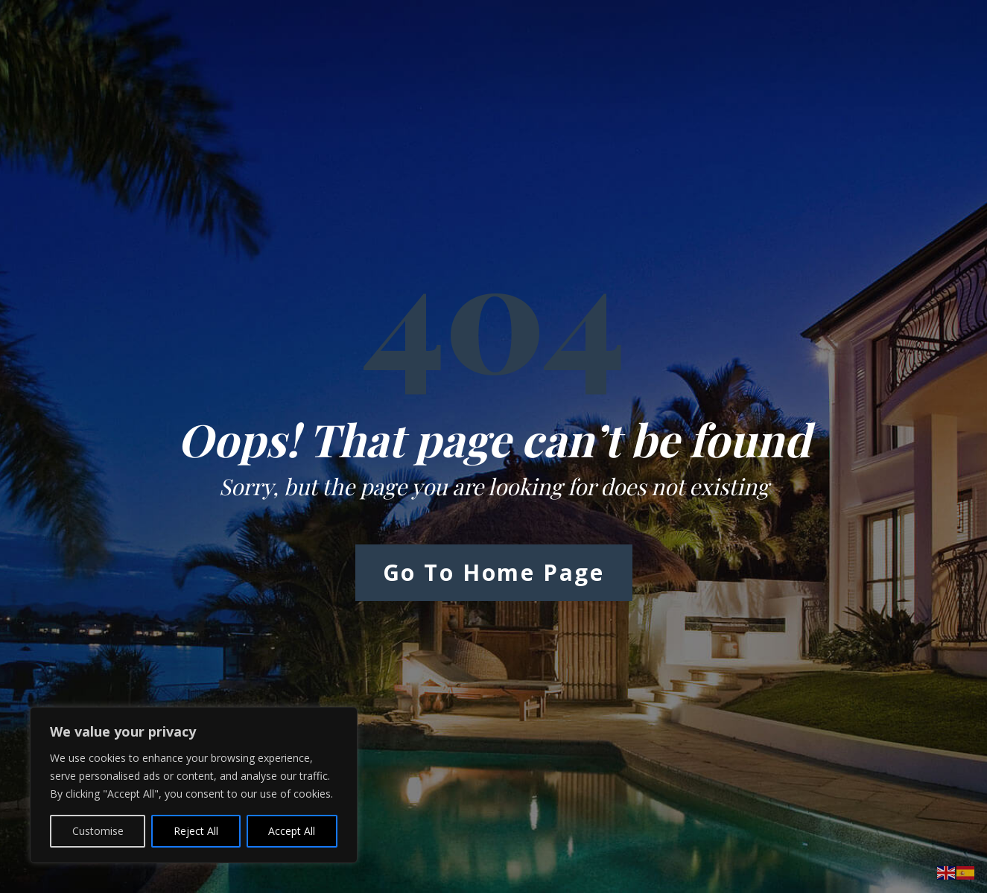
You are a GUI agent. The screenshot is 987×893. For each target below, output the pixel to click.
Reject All (196, 831)
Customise (98, 831)
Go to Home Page (494, 572)
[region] (194, 785)
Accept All (291, 831)
